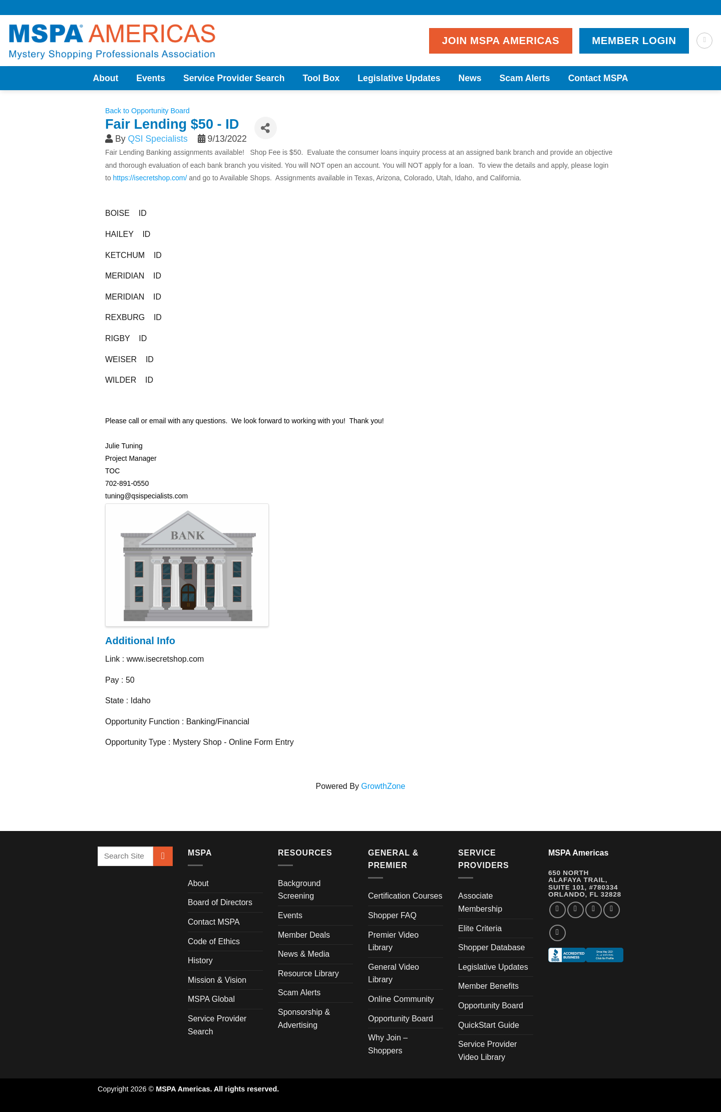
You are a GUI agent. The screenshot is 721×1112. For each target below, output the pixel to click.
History (200, 960)
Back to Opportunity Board (147, 111)
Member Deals (304, 935)
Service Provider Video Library (487, 1050)
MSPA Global (211, 999)
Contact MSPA (598, 78)
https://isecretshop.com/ (150, 178)
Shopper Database (491, 947)
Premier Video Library (393, 941)
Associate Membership (480, 902)
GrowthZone (383, 786)
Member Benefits (488, 986)
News (470, 78)
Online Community (401, 999)
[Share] (265, 128)
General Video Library (393, 973)
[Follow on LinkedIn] (611, 910)
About (105, 78)
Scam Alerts (525, 78)
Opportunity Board (400, 1018)
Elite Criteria (480, 928)
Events (150, 78)
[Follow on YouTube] (557, 933)
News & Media (303, 954)
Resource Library (308, 973)
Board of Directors (220, 902)
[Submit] (163, 856)
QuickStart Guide (488, 1025)
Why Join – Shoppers (388, 1044)
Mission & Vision (217, 980)
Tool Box (320, 78)
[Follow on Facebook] (557, 910)
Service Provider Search (233, 78)
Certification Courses (405, 896)
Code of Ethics (214, 941)
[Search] (704, 41)
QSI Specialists (157, 139)
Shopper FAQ (392, 915)
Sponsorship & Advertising (304, 1018)
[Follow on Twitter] (593, 910)
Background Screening (299, 890)
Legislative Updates (398, 78)
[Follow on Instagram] (575, 910)
